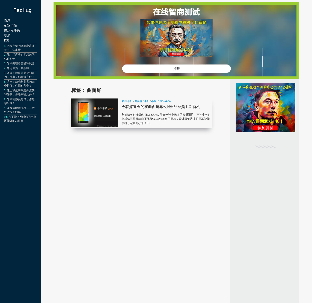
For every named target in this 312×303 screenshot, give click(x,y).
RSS (7, 40)
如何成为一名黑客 (18, 68)
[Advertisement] (265, 220)
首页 (7, 20)
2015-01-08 (164, 101)
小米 (153, 101)
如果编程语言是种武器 (21, 63)
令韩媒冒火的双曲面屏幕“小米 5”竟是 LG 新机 (141, 112)
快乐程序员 (12, 30)
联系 (7, 35)
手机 (146, 101)
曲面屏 (138, 101)
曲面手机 (127, 101)
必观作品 (10, 25)
